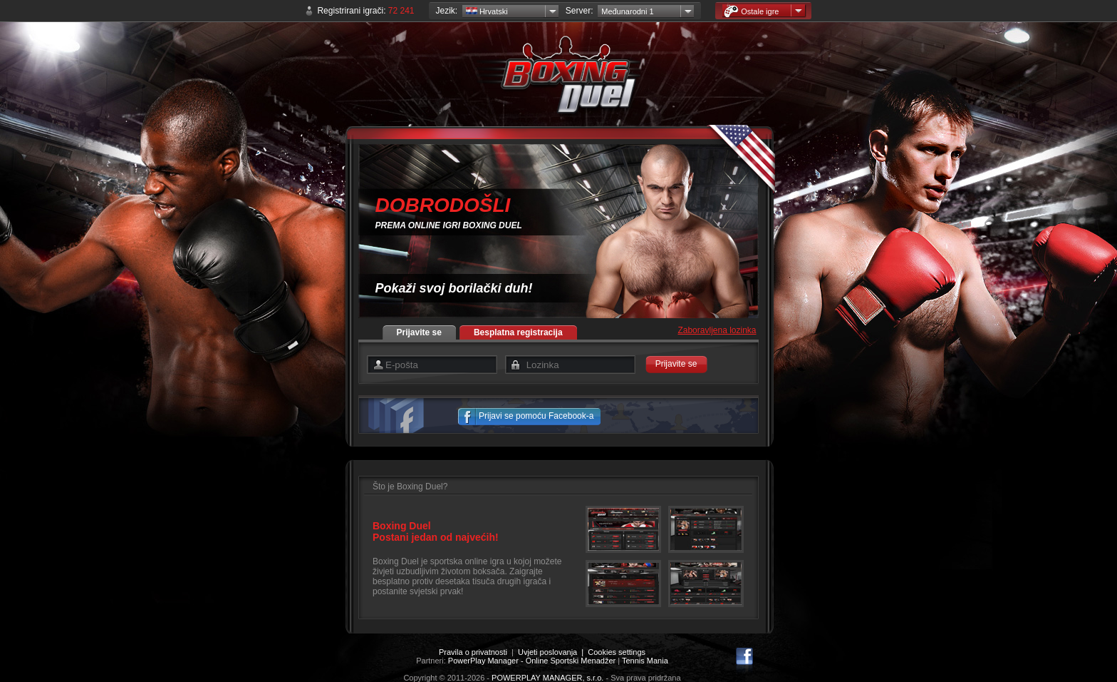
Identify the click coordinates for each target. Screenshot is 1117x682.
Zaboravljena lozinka (716, 330)
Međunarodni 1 (627, 11)
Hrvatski (487, 11)
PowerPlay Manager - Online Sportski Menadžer (531, 660)
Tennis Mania (645, 660)
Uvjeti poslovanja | (553, 652)
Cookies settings (616, 652)
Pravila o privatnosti (473, 652)
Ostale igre (751, 11)
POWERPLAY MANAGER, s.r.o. (547, 677)
